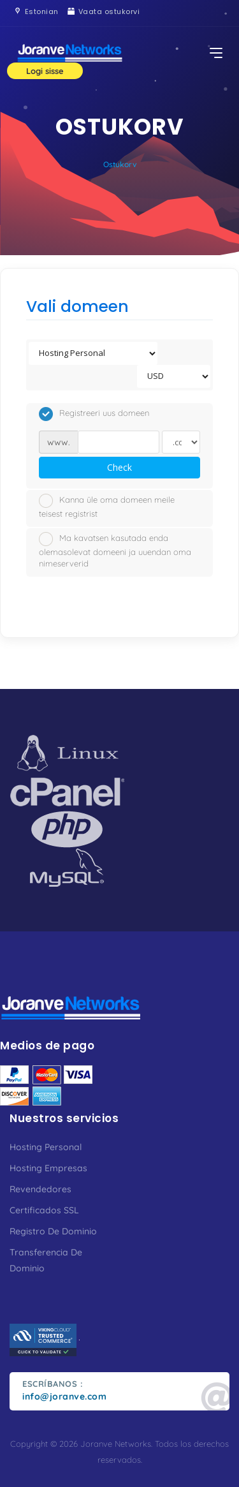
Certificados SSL (44, 1210)
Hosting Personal (46, 1147)
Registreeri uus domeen (94, 414)
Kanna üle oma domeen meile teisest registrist (107, 506)
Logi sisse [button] (45, 71)
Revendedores (40, 1189)
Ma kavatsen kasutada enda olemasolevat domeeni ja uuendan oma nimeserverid (115, 550)
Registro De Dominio (53, 1231)
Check (119, 467)
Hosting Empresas (48, 1168)
